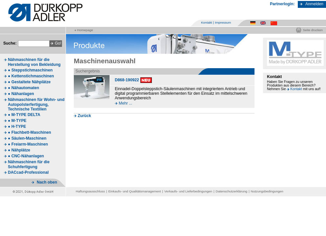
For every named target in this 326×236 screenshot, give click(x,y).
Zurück (84, 115)
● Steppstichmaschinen (30, 70)
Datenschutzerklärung (231, 191)
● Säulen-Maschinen (27, 138)
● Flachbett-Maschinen (29, 132)
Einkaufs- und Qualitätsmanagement (134, 191)
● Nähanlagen (21, 93)
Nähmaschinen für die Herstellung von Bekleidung (34, 62)
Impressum (223, 22)
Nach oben (47, 182)
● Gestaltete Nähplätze (29, 82)
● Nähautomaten (23, 88)
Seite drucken (313, 30)
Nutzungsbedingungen (267, 191)
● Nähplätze (19, 150)
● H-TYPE (17, 126)
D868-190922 (127, 80)
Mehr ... (125, 103)
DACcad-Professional (28, 172)
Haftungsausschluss (90, 191)
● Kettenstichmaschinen (31, 76)
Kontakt (206, 22)
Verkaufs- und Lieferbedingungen (188, 191)
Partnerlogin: (282, 4)
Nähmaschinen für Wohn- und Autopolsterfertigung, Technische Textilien (36, 104)
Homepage (85, 30)
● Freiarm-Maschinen (28, 144)
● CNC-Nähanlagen (26, 156)
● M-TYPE (17, 120)
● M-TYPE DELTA (24, 114)
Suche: (10, 43)
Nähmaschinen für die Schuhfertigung (29, 164)
